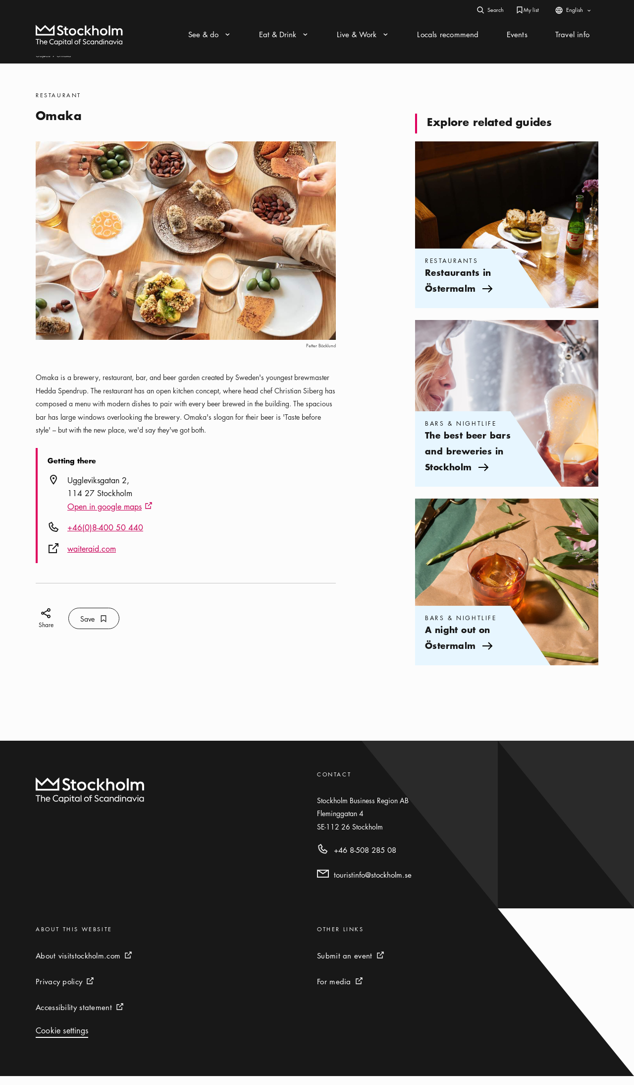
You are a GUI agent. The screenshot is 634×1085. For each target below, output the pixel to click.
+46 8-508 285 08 (365, 859)
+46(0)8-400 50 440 (105, 536)
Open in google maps (110, 516)
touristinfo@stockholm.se (373, 884)
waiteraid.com (91, 557)
